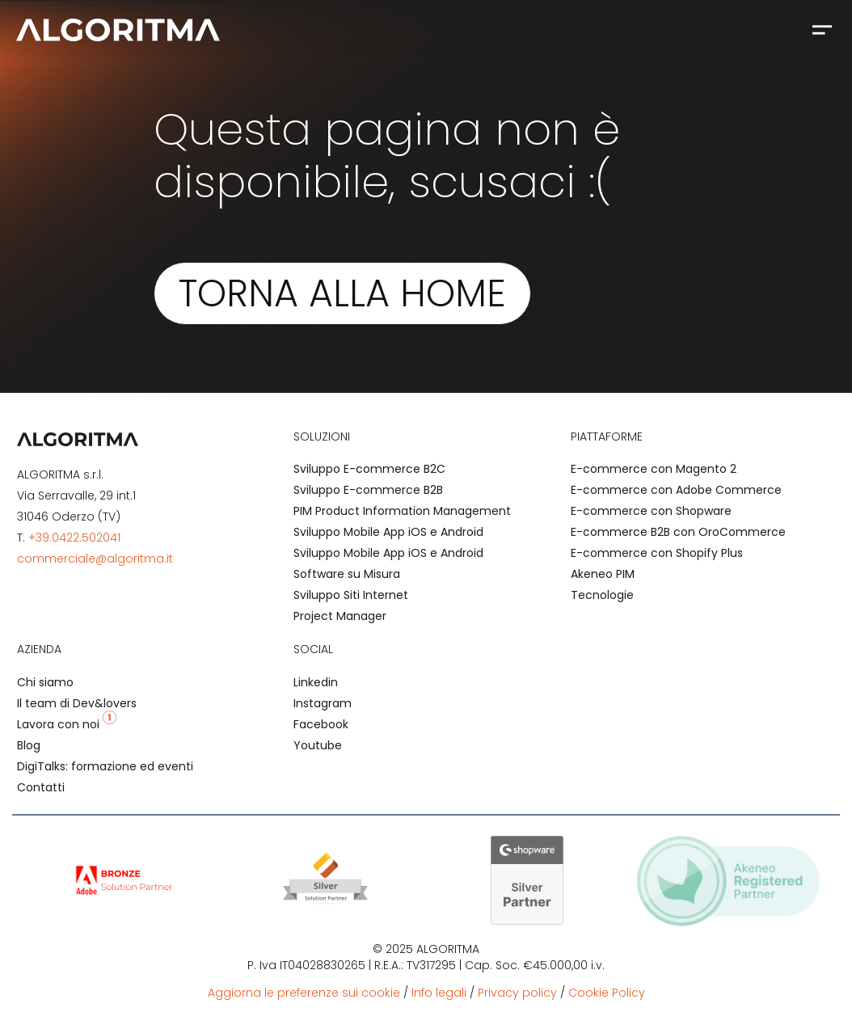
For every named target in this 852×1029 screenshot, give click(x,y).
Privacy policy (517, 993)
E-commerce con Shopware (651, 511)
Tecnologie (602, 595)
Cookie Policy (606, 993)
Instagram (322, 703)
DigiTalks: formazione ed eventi (105, 766)
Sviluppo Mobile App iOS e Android (388, 532)
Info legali (438, 993)
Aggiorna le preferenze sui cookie (304, 993)
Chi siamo (45, 682)
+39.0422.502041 (74, 537)
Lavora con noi (66, 724)
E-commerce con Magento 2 (653, 469)
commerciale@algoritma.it (95, 558)
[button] (821, 29)
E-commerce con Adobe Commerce (676, 490)
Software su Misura (346, 574)
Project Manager (339, 616)
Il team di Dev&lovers (77, 703)
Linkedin (315, 682)
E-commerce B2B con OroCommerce (678, 532)
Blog (28, 745)
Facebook (320, 724)
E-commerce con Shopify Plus (657, 553)
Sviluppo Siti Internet (350, 595)
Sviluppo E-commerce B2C (369, 469)
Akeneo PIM (603, 574)
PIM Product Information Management (402, 511)
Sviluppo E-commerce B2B (368, 490)
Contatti (41, 787)
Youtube (317, 745)
